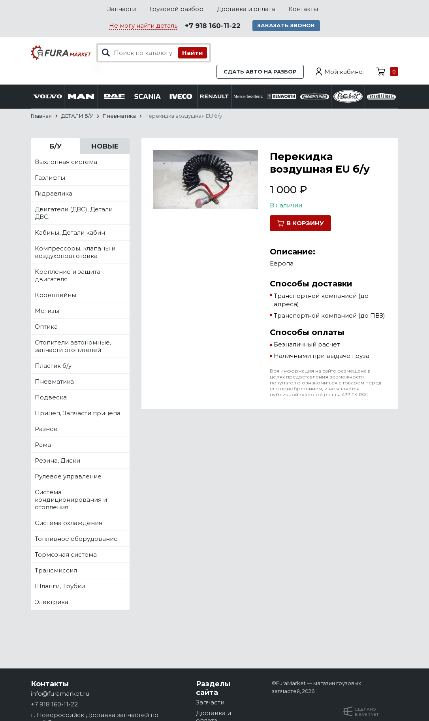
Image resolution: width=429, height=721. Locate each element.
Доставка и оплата (246, 9)
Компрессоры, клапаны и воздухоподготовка (75, 252)
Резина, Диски (57, 461)
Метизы (47, 311)
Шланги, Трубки (60, 586)
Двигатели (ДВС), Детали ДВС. (74, 213)
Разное (46, 429)
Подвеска (51, 397)
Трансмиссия (56, 570)
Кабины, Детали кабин (70, 233)
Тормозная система (66, 555)
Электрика (51, 602)
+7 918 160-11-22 (213, 26)
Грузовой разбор (176, 9)
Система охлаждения (68, 523)
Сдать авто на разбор (260, 72)
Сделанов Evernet (366, 712)
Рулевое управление (68, 476)
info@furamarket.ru (60, 693)
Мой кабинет (344, 72)
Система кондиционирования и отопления (71, 500)
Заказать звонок (287, 26)
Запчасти (121, 9)
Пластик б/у (53, 366)
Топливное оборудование (76, 539)
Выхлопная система (66, 162)
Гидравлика (53, 194)
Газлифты (50, 178)
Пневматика (54, 382)
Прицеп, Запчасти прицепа (77, 413)
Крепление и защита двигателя (67, 275)
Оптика (46, 327)
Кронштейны (55, 295)
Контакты (303, 9)
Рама (43, 445)
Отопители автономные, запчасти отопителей (73, 346)
